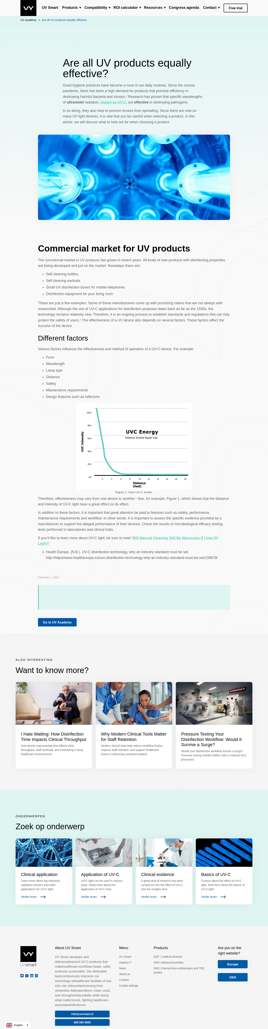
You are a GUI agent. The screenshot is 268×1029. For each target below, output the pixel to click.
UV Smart (125, 956)
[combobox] (17, 1025)
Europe (232, 964)
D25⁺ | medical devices (168, 956)
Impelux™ (125, 962)
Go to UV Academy (57, 622)
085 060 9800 (82, 1022)
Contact (124, 979)
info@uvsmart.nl (82, 1014)
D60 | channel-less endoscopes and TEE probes (179, 970)
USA (232, 977)
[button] (71, 8)
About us (124, 974)
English (14, 1025)
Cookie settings (128, 985)
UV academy (28, 20)
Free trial (235, 8)
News (122, 968)
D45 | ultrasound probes (168, 962)
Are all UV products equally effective (64, 20)
